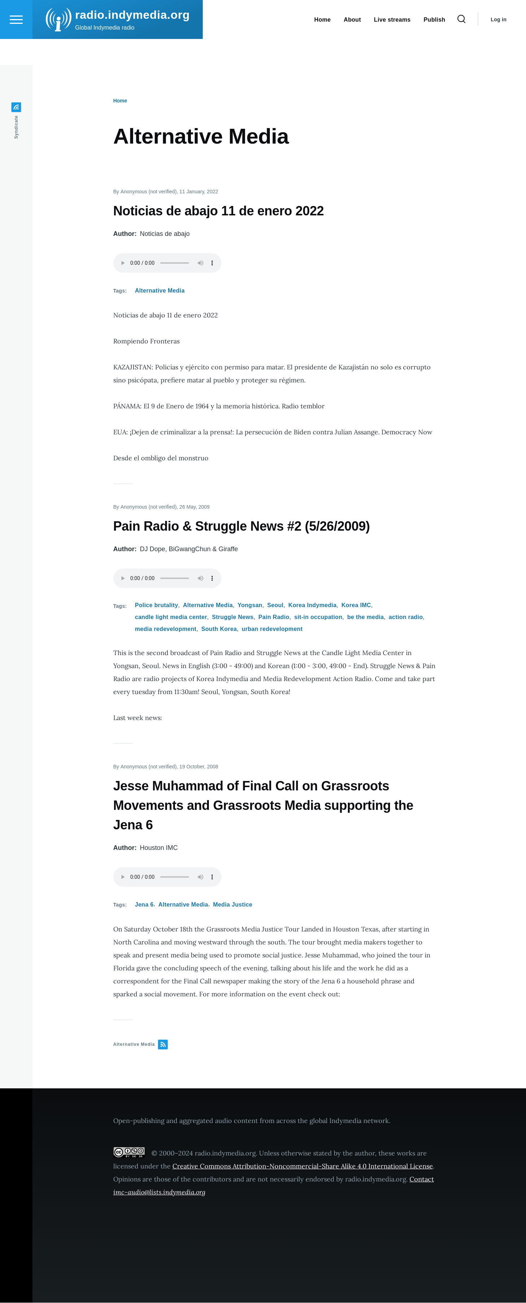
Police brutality (156, 605)
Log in (499, 45)
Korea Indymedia (312, 605)
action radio (406, 617)
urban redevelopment (272, 629)
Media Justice (233, 905)
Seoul (275, 605)
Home (120, 101)
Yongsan (250, 605)
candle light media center (171, 617)
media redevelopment (166, 629)
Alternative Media (160, 291)
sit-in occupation (318, 617)
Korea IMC (356, 605)
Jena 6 (144, 905)
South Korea (219, 629)
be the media (365, 617)
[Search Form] (461, 45)
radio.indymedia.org (132, 40)
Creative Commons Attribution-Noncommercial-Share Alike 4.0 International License (302, 1166)
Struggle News (232, 617)
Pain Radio (273, 617)
